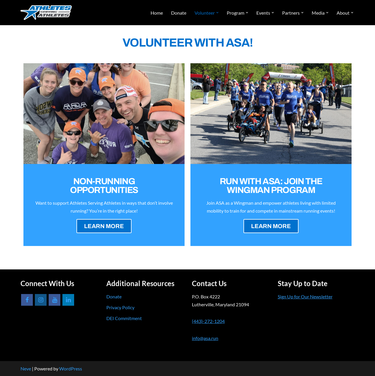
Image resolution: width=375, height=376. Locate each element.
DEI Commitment (124, 318)
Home (157, 13)
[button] (217, 12)
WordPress (70, 368)
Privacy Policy (120, 307)
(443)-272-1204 (208, 321)
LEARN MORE (104, 226)
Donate (178, 13)
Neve (26, 368)
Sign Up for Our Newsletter (305, 296)
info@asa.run (205, 338)
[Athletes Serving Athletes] (46, 12)
